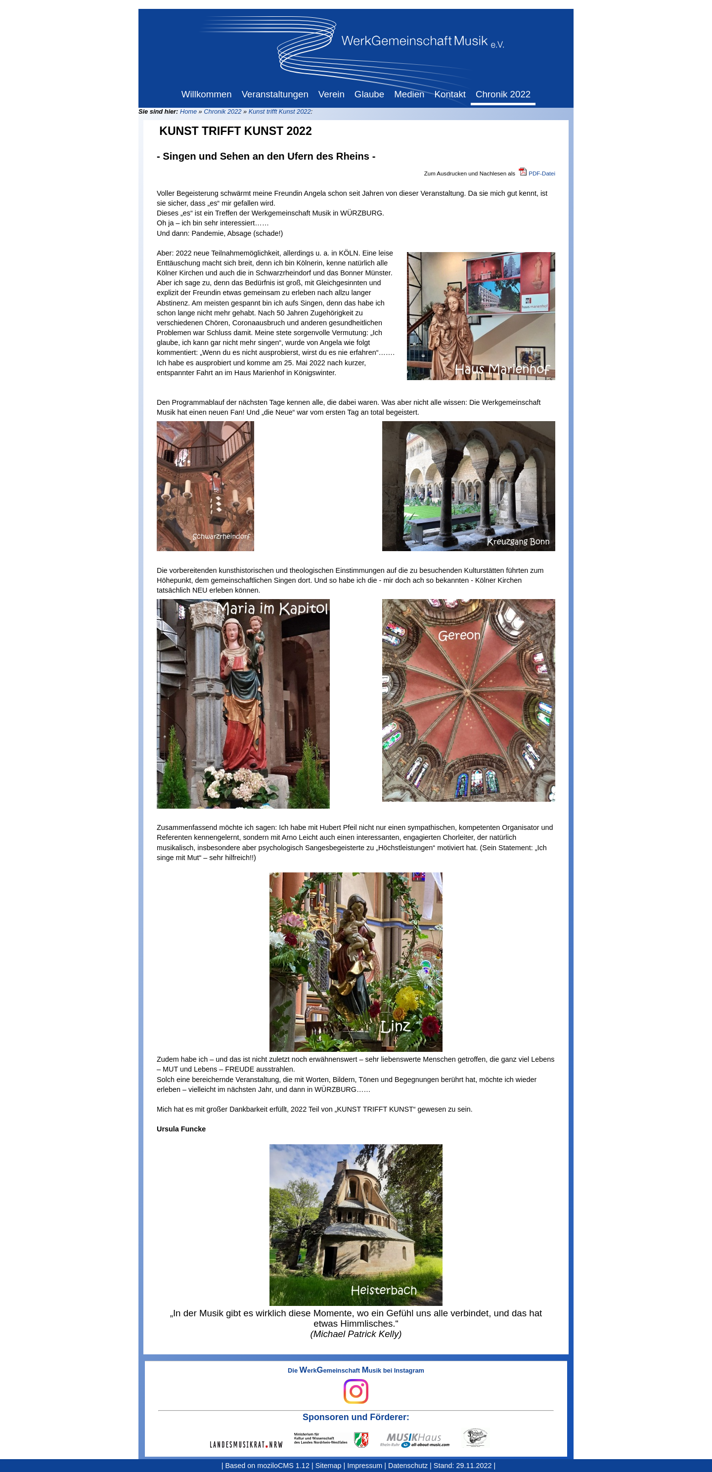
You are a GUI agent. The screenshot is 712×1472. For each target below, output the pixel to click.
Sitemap (328, 1466)
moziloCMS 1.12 (283, 1466)
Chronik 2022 (222, 111)
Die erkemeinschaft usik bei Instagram (356, 1385)
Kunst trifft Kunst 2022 (280, 111)
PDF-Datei (542, 173)
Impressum (364, 1466)
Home (188, 111)
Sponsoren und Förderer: (356, 1417)
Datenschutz (408, 1466)
